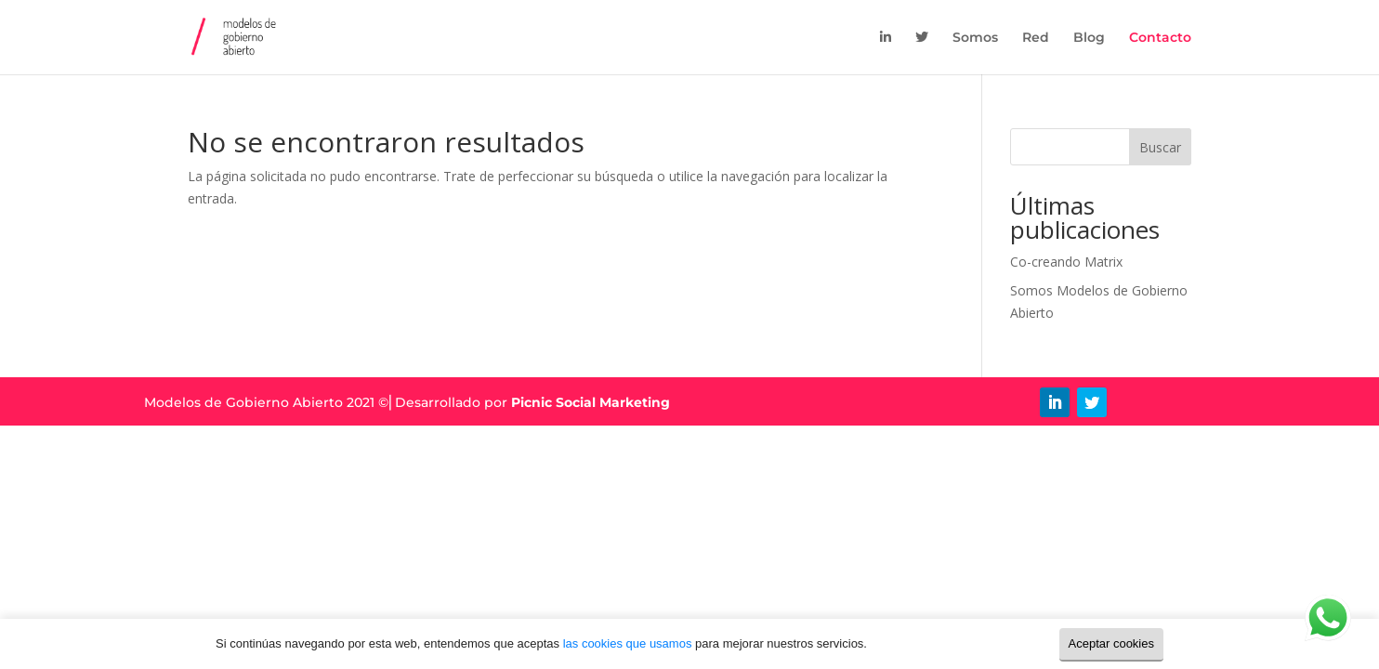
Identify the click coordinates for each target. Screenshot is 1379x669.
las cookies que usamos (627, 643)
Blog (1089, 38)
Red (1035, 38)
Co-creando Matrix (1066, 261)
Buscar (1160, 147)
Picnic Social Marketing (590, 402)
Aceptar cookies (1112, 643)
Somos (975, 38)
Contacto (1160, 38)
